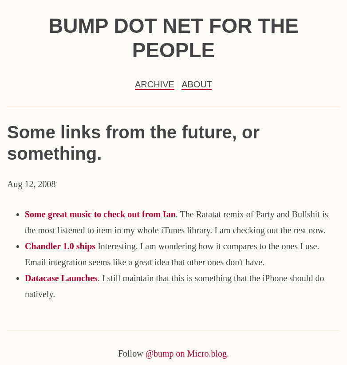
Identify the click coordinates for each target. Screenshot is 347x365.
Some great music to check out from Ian (100, 214)
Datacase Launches (61, 278)
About (196, 84)
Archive (154, 84)
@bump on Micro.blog (186, 353)
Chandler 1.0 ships (60, 246)
